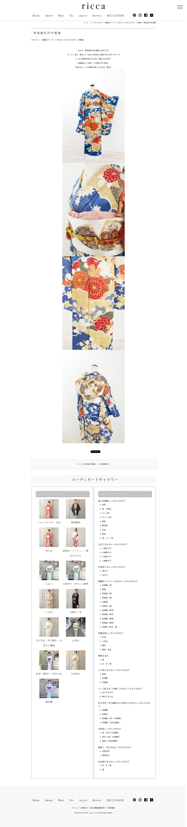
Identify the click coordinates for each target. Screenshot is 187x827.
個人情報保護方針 (97, 807)
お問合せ (84, 807)
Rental (97, 15)
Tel (71, 15)
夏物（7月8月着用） (110, 741)
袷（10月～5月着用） (111, 732)
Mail (61, 15)
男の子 (105, 570)
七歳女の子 (106, 548)
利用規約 (111, 807)
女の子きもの (107, 692)
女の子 (105, 575)
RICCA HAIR (115, 15)
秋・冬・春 (106, 663)
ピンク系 (105, 513)
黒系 (104, 534)
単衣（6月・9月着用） (111, 736)
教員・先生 (106, 649)
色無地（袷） (107, 606)
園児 (104, 645)
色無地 (105, 714)
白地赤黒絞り (104, 464)
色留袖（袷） (107, 593)
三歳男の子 (106, 560)
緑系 (104, 521)
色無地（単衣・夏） (110, 627)
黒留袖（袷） (107, 597)
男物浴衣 (105, 755)
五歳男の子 (106, 552)
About (49, 15)
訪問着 (105, 678)
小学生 (105, 641)
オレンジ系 (106, 517)
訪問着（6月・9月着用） (112, 718)
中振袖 (81, 39)
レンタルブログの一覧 (49, 493)
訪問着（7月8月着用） (111, 722)
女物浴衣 (105, 751)
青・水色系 (106, 509)
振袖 (104, 589)
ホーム (75, 807)
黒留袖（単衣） (108, 614)
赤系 (104, 504)
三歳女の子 (106, 556)
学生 (104, 637)
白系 (104, 529)
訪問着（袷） (107, 585)
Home (36, 15)
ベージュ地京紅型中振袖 (86, 464)
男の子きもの (107, 696)
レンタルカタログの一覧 (112, 493)
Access (83, 15)
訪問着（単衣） (108, 610)
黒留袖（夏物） (108, 622)
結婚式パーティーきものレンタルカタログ (59, 39)
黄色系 (105, 525)
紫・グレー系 (107, 538)
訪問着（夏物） (108, 618)
